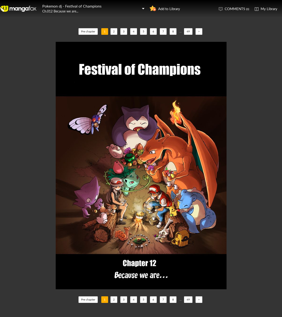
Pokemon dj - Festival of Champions (72, 6)
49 (188, 31)
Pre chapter (88, 31)
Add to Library (169, 9)
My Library (269, 9)
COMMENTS (237, 9)
